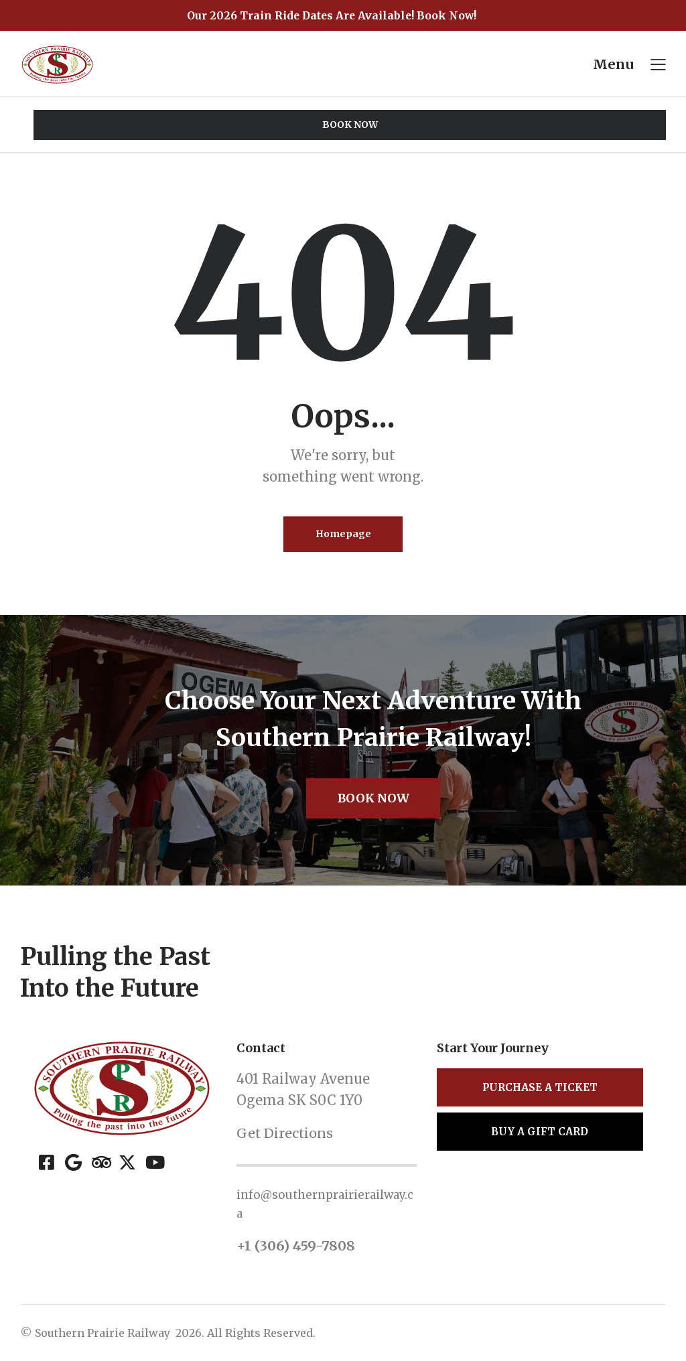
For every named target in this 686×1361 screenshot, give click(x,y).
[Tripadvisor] (100, 1164)
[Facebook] (46, 1164)
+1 (245, 1247)
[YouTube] (153, 1164)
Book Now (373, 800)
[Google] (73, 1164)
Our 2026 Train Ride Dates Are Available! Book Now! (331, 15)
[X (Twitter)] (127, 1164)
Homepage (343, 534)
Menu (613, 64)
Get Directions (285, 1135)
